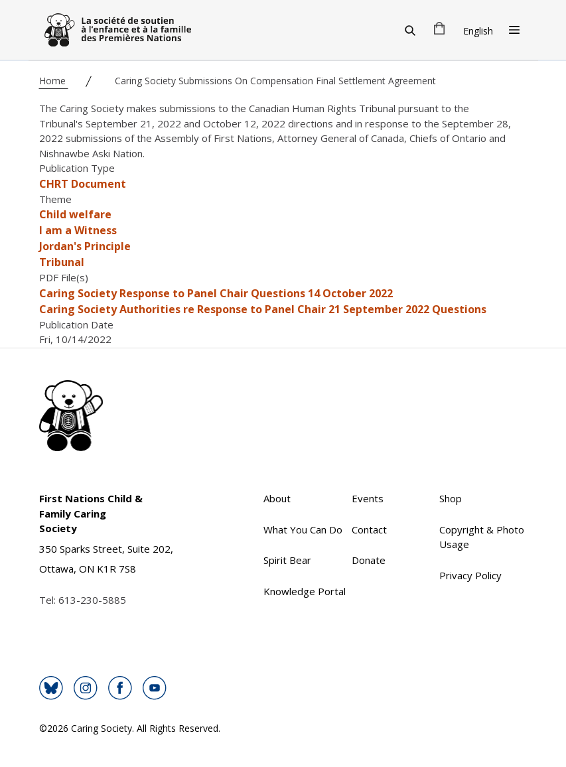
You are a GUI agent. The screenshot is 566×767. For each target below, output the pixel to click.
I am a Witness (78, 230)
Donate (369, 560)
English (478, 31)
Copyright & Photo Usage (481, 537)
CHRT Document (82, 183)
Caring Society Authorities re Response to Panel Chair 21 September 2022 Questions (262, 309)
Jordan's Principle (85, 246)
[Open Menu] (514, 30)
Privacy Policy (470, 575)
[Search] (410, 30)
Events (368, 498)
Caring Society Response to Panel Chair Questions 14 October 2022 (216, 293)
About (277, 498)
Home (53, 80)
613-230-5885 (92, 599)
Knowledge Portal (304, 591)
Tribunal (61, 262)
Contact (369, 529)
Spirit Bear (287, 560)
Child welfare (75, 214)
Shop (450, 498)
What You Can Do (302, 529)
